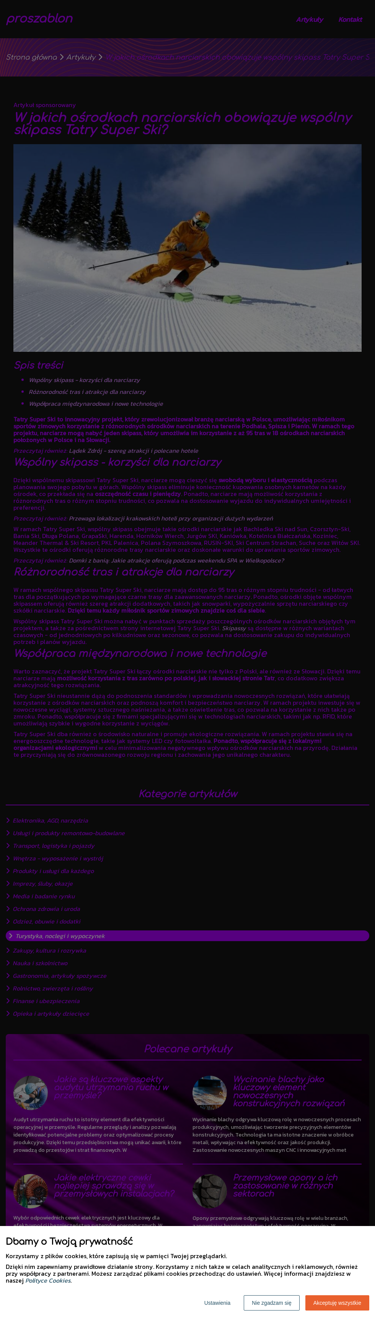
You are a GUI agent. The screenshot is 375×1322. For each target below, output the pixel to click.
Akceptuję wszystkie (337, 1303)
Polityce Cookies (47, 1280)
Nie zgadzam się (272, 1303)
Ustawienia (217, 1303)
